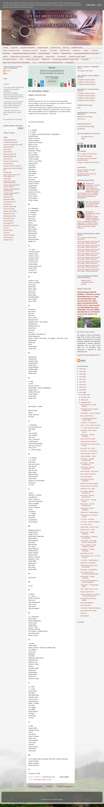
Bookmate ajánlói (44, 53)
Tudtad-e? (55, 53)
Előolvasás (43, 50)
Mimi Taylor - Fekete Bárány (89, 451)
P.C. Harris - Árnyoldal (87, 519)
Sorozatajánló (69, 62)
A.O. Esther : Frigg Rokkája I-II (90, 560)
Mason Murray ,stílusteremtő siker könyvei (89, 566)
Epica (79, 107)
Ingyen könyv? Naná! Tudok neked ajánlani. (16, 62)
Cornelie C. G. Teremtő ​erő (89, 422)
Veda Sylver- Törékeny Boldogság (87, 509)
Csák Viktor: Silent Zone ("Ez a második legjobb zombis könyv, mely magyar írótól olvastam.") (92, 204)
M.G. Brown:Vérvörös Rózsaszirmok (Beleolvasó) (89, 573)
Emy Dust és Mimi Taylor (88, 439)
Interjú (5, 178)
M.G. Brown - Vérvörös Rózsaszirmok (87, 463)
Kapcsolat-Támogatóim (28, 47)
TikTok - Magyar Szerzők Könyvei (87, 153)
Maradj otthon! (50, 56)
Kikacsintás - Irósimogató (88, 563)
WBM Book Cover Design (84, 116)
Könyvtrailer (53, 50)
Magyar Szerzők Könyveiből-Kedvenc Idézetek (87, 282)
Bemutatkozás (85, 616)
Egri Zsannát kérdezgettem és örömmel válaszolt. (89, 581)
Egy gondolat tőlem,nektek (88, 610)
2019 (81, 387)
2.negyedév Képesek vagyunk (86, 95)
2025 (81, 371)
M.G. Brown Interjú (86, 524)
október (83, 400)
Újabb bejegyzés (35, 786)
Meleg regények (38, 56)
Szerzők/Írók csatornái (10, 59)
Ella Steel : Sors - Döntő (88, 448)
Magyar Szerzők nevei (87, 591)
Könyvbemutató (66, 53)
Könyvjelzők (85, 59)
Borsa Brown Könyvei (87, 553)
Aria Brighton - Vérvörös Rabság (90, 413)
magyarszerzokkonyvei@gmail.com (88, 355)
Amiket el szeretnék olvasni (11, 50)
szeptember (84, 402)
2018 (81, 389)
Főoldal (5, 47)
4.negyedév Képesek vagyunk (86, 100)
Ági (6, 73)
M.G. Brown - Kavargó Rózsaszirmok (87, 459)
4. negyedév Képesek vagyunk (86, 84)
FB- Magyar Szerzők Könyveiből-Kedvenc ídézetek (87, 159)
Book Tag (66, 47)
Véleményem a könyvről (30, 50)
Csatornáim (14, 47)
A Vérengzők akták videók (85, 70)
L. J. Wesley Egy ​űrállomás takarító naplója (89, 419)
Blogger (60, 799)
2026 (81, 369)
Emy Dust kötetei (86, 605)
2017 (81, 392)
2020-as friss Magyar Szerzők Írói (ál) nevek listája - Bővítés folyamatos (88, 250)
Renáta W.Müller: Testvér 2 (89, 441)
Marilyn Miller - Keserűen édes (90, 527)
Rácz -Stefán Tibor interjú (88, 474)
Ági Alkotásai (81, 128)
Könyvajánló (37, 779)
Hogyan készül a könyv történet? (13, 168)
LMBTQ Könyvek (8, 206)
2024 (81, 374)
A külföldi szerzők (77, 47)
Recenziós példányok (87, 602)
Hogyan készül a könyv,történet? (20, 56)
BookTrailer (6, 53)
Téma (21, 59)
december (84, 394)
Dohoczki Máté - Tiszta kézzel (89, 471)
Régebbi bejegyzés (65, 786)
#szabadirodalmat (8, 140)
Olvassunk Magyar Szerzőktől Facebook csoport (86, 170)
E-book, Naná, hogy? (32, 59)
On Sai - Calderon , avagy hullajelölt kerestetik (88, 545)
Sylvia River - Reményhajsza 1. (90, 512)
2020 (81, 384)
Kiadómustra (77, 50)
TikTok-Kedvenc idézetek (84, 156)
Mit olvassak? (62, 56)
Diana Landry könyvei (87, 416)
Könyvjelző (6, 204)
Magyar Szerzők (43, 47)
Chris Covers (81, 119)
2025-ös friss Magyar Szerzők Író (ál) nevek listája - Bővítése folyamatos (88, 270)
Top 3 (34, 62)
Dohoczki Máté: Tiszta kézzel (89, 486)
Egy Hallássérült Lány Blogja (13, 119)
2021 (81, 382)
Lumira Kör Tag (55, 47)
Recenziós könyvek (86, 476)
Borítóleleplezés (65, 50)
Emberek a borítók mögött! (77, 56)
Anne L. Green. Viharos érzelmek (90, 425)
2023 (81, 376)
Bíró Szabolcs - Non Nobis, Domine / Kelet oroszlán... (89, 541)
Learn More (90, 5)
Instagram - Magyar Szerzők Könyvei (88, 162)
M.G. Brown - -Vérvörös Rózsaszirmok (88, 504)
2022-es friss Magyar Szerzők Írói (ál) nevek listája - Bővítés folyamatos (88, 258)
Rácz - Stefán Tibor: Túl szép (89, 589)
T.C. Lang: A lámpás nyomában (90, 428)
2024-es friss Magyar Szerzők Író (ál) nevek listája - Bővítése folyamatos (88, 266)
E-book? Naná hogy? (9, 161)
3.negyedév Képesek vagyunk (86, 82)
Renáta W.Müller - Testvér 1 (89, 453)
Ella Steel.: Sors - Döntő (88, 488)
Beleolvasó (95, 50)
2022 (81, 379)
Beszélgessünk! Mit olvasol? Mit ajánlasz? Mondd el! (86, 174)
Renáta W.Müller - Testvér (88, 456)
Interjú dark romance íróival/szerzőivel (50, 62)
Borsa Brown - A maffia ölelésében (87, 533)
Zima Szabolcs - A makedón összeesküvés (89, 537)
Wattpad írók (46, 59)
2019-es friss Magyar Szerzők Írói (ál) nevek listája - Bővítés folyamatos (88, 246)
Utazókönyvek (7, 235)
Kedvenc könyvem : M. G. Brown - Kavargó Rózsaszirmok (90, 595)
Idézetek (86, 50)
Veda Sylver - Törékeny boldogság (87, 435)
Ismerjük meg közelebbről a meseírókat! (86, 53)
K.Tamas (8, 70)
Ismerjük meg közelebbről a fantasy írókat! (65, 59)
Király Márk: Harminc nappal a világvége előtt (90, 409)
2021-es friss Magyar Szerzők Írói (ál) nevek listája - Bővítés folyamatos (88, 254)
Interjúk (5, 56)
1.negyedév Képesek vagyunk (86, 79)
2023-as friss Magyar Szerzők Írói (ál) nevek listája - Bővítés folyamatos (88, 262)
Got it (99, 5)
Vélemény (6, 237)
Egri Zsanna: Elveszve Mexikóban (87, 480)
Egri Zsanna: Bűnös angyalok (89, 483)
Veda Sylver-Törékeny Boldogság (90, 608)
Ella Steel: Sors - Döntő (87, 529)
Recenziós (6, 220)
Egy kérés (84, 613)
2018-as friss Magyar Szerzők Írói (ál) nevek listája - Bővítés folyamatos (88, 242)
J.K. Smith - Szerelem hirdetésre (90, 522)
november (84, 397)
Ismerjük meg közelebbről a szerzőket (24, 53)
